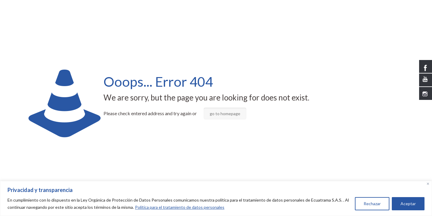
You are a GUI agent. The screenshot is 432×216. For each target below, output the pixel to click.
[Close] (428, 183)
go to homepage (225, 113)
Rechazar (372, 203)
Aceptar (408, 203)
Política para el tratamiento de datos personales (179, 207)
